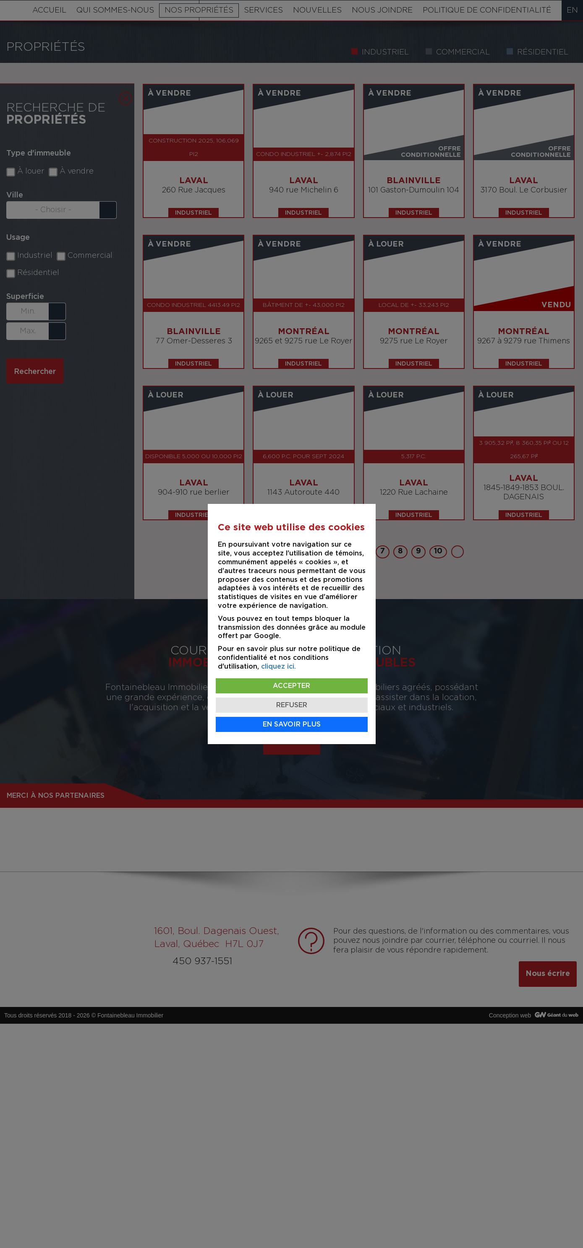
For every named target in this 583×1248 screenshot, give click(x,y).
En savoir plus (292, 724)
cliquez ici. (278, 666)
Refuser (291, 705)
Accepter (291, 685)
